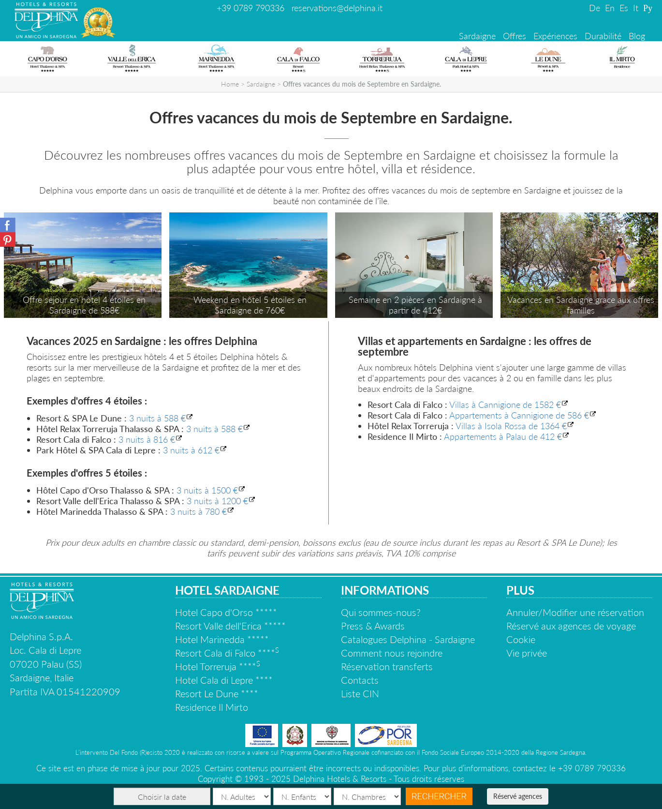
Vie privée (526, 653)
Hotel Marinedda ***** (222, 639)
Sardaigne (477, 35)
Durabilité (603, 35)
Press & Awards (373, 625)
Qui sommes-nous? (381, 612)
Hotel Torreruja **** (217, 666)
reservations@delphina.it (337, 7)
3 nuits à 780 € (198, 511)
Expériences (555, 35)
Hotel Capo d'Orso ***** (226, 612)
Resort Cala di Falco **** (227, 653)
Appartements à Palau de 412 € (503, 436)
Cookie (520, 639)
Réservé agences (517, 796)
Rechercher (439, 796)
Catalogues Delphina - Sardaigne (408, 639)
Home (230, 84)
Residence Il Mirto (211, 707)
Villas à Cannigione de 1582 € (505, 404)
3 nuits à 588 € (157, 418)
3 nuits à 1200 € (217, 500)
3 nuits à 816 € (146, 439)
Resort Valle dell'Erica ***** (230, 625)
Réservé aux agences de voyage (571, 625)
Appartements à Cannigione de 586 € (519, 415)
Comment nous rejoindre (391, 653)
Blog (637, 35)
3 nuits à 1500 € (207, 490)
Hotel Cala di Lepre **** (224, 680)
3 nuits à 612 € (191, 450)
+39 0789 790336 (250, 7)
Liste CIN (360, 693)
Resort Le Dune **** (216, 693)
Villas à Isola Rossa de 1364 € (511, 425)
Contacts (360, 680)
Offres (514, 35)
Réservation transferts (387, 666)
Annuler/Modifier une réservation (575, 612)
